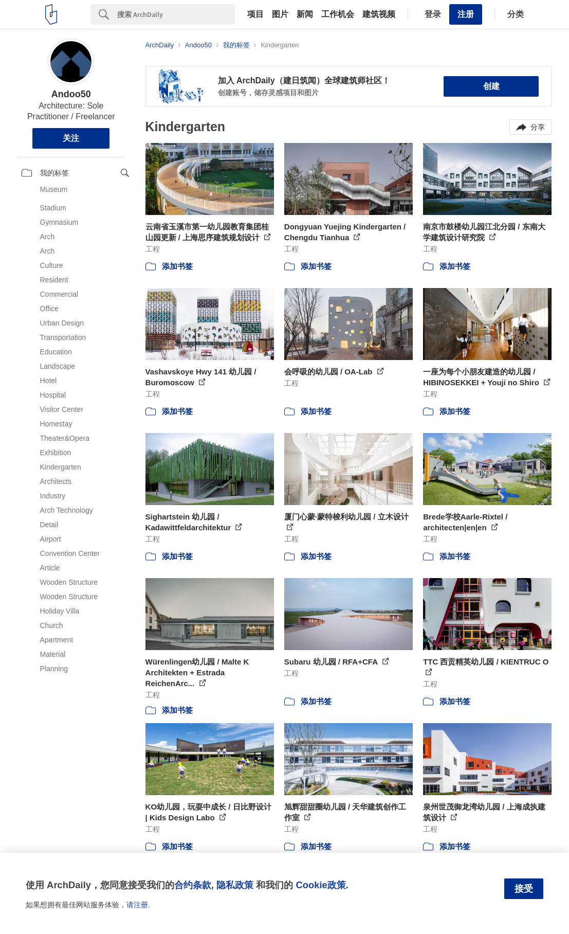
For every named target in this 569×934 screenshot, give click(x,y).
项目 (255, 14)
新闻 (305, 14)
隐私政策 (234, 884)
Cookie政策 (320, 884)
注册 (465, 14)
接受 (524, 889)
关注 (71, 138)
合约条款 (192, 884)
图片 (280, 14)
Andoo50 (71, 94)
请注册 (137, 905)
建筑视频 (378, 14)
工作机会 (337, 14)
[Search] (176, 14)
